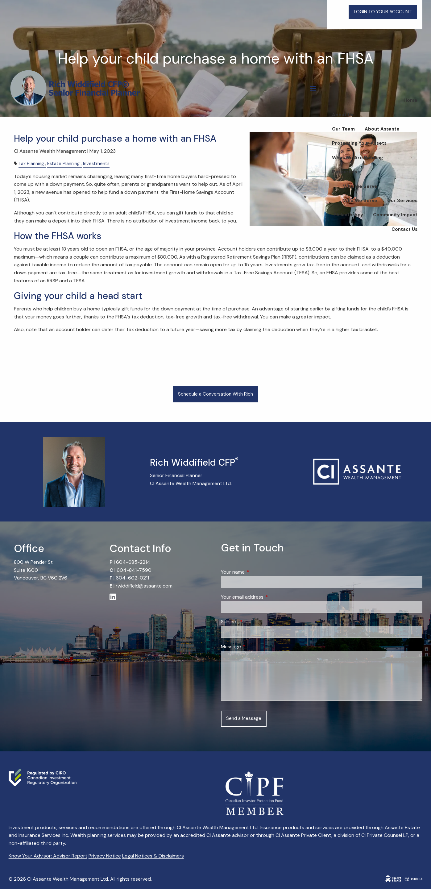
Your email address (266, 597)
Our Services (402, 200)
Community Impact (395, 215)
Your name (256, 572)
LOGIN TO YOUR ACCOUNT (383, 12)
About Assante (382, 129)
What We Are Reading (357, 158)
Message (254, 646)
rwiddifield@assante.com (144, 586)
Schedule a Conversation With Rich (215, 394)
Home (410, 100)
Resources (344, 172)
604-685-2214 (133, 562)
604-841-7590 (134, 570)
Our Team (343, 129)
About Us (342, 115)
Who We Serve (360, 186)
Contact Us (404, 229)
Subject (253, 621)
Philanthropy (348, 215)
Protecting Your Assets (359, 143)
